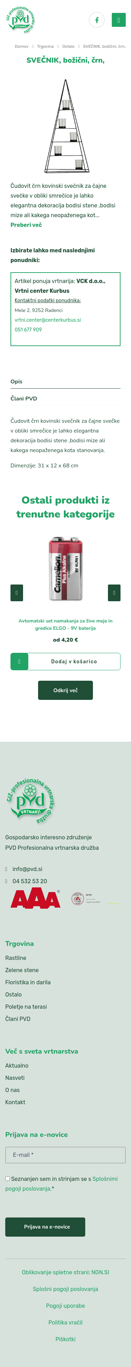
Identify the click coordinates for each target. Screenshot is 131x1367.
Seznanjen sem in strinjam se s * (61, 1184)
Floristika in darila (28, 982)
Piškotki (66, 1339)
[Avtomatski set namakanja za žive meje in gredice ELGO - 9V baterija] (65, 567)
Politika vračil (66, 1322)
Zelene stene (22, 970)
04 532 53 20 (30, 881)
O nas (12, 1090)
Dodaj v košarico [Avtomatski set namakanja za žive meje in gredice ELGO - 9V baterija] (54, 661)
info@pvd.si (27, 869)
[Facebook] (97, 20)
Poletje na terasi (26, 1006)
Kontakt (15, 1102)
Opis (16, 381)
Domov (22, 46)
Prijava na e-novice (47, 1226)
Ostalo (68, 46)
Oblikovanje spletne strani (55, 1272)
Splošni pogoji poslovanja (65, 1289)
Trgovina (45, 46)
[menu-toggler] (119, 20)
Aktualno (16, 1065)
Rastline (15, 958)
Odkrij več (65, 690)
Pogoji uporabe (65, 1306)
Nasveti (14, 1078)
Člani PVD (23, 399)
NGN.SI (100, 1272)
